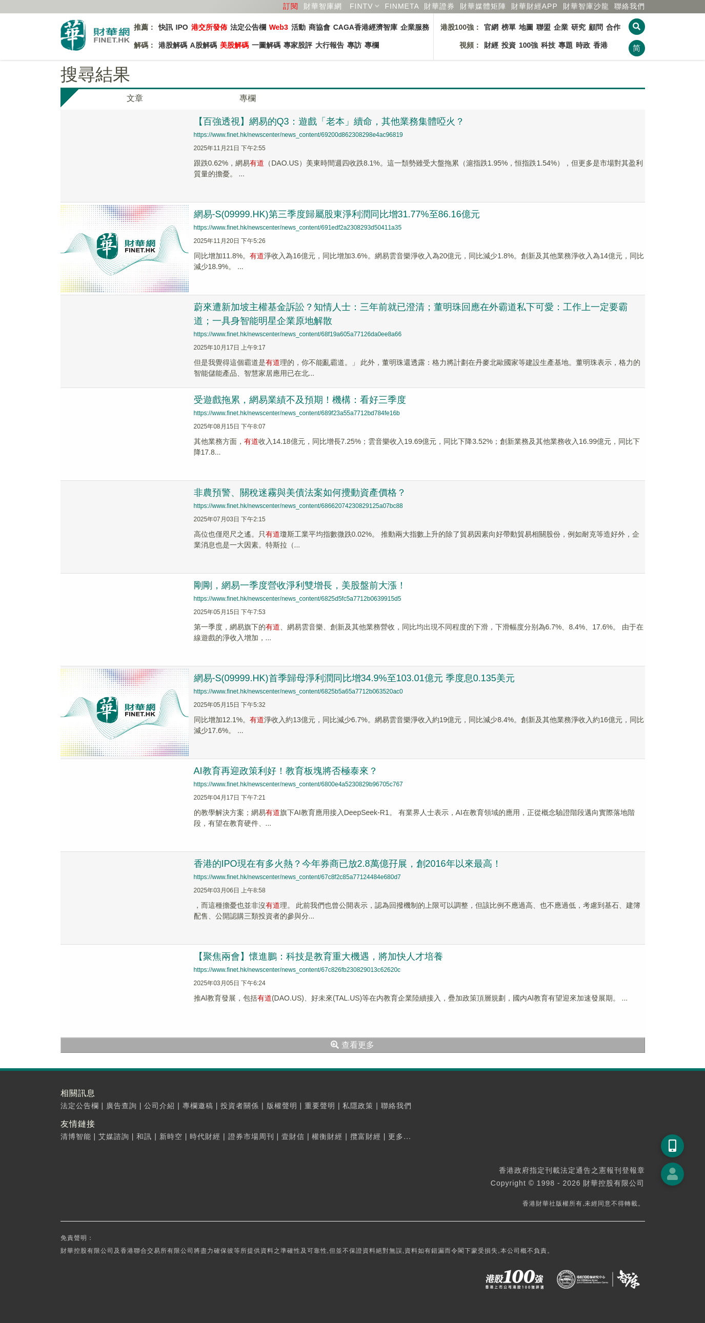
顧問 (596, 27)
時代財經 (205, 1136)
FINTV (361, 6)
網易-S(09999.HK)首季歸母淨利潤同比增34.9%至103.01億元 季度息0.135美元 (354, 678)
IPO (182, 27)
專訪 (354, 45)
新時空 (171, 1136)
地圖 (526, 27)
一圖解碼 (266, 45)
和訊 (144, 1136)
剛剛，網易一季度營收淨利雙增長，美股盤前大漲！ (300, 585)
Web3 (278, 27)
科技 (548, 45)
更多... (399, 1136)
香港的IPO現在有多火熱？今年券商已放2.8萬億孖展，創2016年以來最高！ (347, 864)
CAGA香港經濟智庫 (365, 27)
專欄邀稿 (198, 1106)
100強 (528, 45)
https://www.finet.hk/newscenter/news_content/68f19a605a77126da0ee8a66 (298, 334)
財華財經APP (534, 6)
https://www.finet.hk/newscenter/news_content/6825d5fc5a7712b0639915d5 (297, 598)
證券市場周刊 (251, 1136)
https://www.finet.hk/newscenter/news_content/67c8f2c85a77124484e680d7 (297, 877)
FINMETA (402, 6)
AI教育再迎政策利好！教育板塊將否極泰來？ (286, 771)
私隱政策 (358, 1106)
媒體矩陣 (483, 6)
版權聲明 (282, 1106)
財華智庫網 (323, 6)
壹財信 (293, 1136)
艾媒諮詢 (113, 1136)
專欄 (372, 45)
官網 (491, 27)
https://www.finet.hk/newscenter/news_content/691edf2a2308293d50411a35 (298, 227)
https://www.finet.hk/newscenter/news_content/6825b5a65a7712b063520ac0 (298, 691)
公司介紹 (159, 1106)
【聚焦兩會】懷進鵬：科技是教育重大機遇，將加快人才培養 (318, 956)
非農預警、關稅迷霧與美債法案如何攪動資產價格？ (300, 492)
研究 (578, 27)
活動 (298, 27)
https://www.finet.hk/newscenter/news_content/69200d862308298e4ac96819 (298, 134)
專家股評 (298, 45)
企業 (561, 27)
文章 (135, 98)
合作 (613, 27)
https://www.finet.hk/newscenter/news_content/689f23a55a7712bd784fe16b (297, 413)
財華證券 (439, 6)
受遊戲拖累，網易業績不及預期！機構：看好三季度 (300, 400)
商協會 (319, 27)
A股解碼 (203, 45)
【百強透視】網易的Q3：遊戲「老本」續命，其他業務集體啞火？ (329, 121)
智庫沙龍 (586, 6)
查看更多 (352, 1045)
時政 (583, 45)
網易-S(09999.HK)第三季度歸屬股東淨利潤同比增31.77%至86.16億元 (337, 214)
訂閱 (290, 6)
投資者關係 (239, 1106)
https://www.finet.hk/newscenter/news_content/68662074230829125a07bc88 (298, 506)
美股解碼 (234, 45)
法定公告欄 (248, 27)
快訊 (165, 27)
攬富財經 (365, 1136)
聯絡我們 (629, 6)
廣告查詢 (121, 1106)
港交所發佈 (209, 27)
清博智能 (76, 1136)
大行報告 (329, 45)
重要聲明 (320, 1106)
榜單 (508, 27)
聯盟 (543, 27)
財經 (491, 45)
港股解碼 (172, 45)
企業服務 (414, 27)
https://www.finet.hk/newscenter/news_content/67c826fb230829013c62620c (297, 969)
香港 (600, 45)
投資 (508, 45)
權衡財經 (327, 1136)
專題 (565, 45)
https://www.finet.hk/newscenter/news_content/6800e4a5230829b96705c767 (298, 784)
